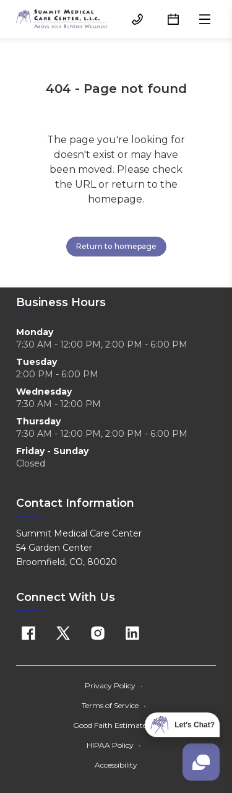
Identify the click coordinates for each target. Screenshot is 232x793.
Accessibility (116, 764)
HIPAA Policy (114, 745)
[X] (63, 633)
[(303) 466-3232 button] (137, 19)
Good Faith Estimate (113, 725)
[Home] (62, 19)
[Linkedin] (132, 633)
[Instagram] (97, 633)
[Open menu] (205, 19)
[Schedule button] (173, 19)
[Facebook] (28, 633)
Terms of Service (114, 705)
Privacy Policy (114, 685)
